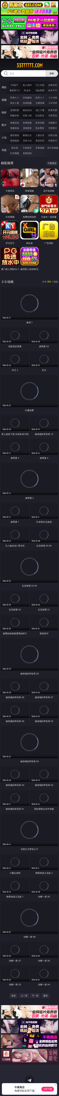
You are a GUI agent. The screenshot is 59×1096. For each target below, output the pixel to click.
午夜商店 (27, 147)
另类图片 (52, 128)
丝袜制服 (27, 102)
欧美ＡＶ (40, 97)
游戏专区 (52, 84)
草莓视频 (40, 147)
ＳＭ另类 (52, 102)
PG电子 (14, 84)
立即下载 (47, 1089)
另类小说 (27, 140)
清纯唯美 (27, 128)
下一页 (35, 995)
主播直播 (40, 102)
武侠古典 (52, 135)
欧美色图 (40, 122)
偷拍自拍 (27, 110)
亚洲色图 (27, 122)
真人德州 (27, 84)
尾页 (45, 995)
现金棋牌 (40, 90)
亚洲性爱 (14, 110)
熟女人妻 (14, 102)
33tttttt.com (30, 65)
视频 (4, 100)
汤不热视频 (52, 147)
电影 (4, 112)
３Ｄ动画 (52, 97)
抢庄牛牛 (52, 90)
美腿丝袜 (14, 128)
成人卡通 (40, 110)
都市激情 (14, 135)
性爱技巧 (52, 140)
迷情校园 (14, 140)
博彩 (4, 87)
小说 (4, 137)
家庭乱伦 (27, 135)
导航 (4, 150)
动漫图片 (52, 122)
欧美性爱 (52, 110)
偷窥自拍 (14, 122)
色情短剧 (27, 153)
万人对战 (40, 84)
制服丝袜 (14, 115)
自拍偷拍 (27, 97)
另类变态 (52, 115)
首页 (13, 995)
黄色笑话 (40, 140)
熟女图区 (40, 128)
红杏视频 (14, 153)
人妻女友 (40, 135)
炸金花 (27, 90)
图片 (4, 125)
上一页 (24, 995)
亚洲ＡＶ (14, 97)
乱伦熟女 (40, 115)
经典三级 (27, 115)
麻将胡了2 (15, 90)
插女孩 (14, 147)
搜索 (52, 73)
